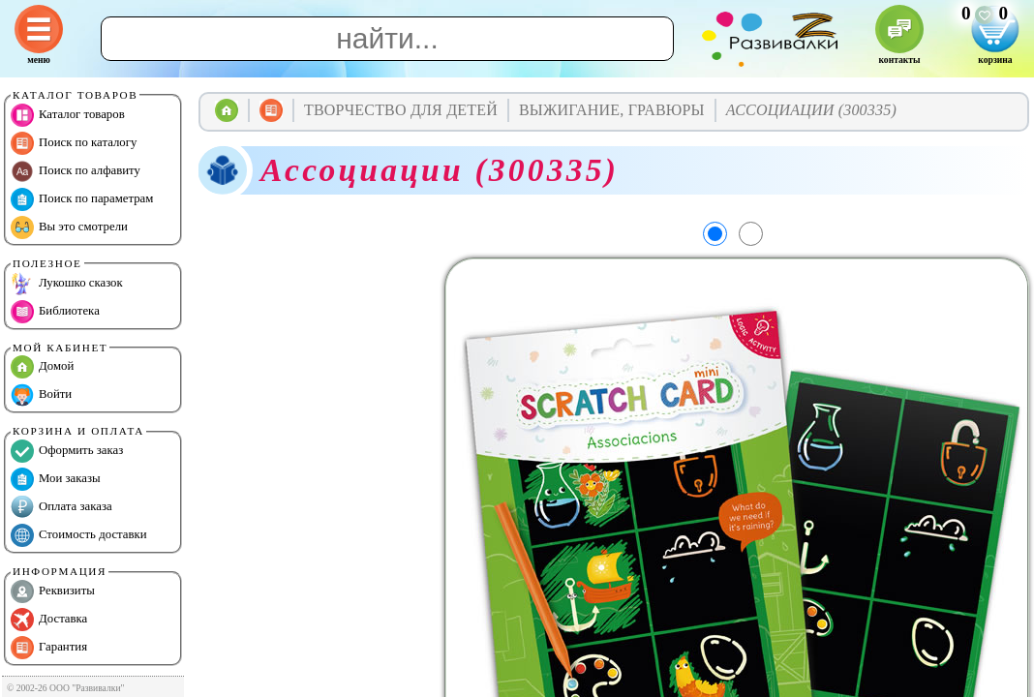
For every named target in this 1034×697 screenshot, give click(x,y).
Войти (41, 395)
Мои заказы (56, 479)
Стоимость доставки (79, 535)
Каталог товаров (68, 115)
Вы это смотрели (69, 227)
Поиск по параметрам (82, 199)
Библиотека (55, 311)
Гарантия (49, 647)
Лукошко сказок (67, 283)
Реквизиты (53, 591)
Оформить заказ (67, 451)
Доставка (49, 619)
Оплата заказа (61, 507)
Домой (42, 367)
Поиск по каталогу (74, 143)
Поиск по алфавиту (75, 171)
